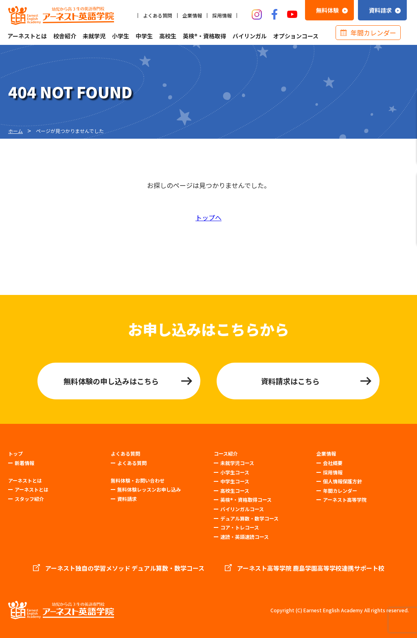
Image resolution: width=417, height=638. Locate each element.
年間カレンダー (373, 33)
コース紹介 (226, 453)
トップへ (208, 217)
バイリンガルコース (242, 508)
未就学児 (94, 36)
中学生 (144, 36)
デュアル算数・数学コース (249, 518)
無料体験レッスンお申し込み (149, 489)
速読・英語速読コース (244, 536)
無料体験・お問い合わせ (138, 480)
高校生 (167, 36)
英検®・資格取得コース (246, 499)
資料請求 (127, 498)
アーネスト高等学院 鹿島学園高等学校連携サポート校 (310, 568)
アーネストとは (27, 36)
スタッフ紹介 (29, 498)
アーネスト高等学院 (345, 499)
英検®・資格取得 (204, 36)
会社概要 (332, 462)
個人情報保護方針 (342, 481)
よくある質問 (157, 15)
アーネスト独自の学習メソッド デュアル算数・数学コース (124, 568)
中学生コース (234, 481)
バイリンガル (250, 36)
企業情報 (192, 15)
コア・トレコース (239, 527)
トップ (15, 453)
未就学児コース (237, 462)
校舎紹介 (64, 36)
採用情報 (222, 15)
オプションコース (295, 36)
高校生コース (234, 490)
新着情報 (24, 462)
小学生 (120, 36)
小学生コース (234, 472)
